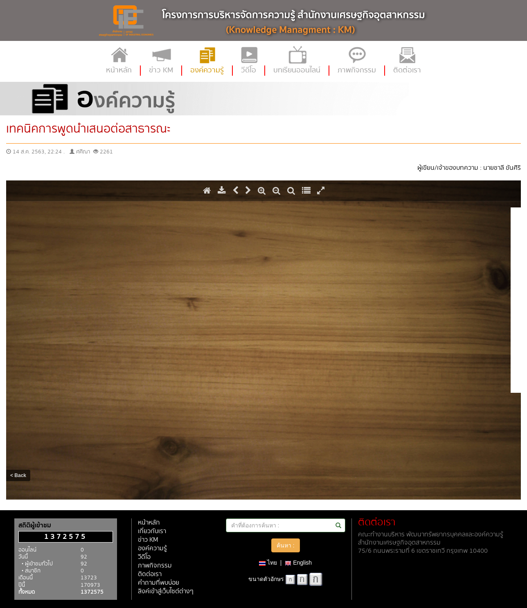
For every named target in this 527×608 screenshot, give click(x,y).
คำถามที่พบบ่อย (158, 583)
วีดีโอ (144, 557)
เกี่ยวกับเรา (152, 531)
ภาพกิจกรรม (155, 565)
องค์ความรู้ (152, 548)
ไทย (268, 562)
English (298, 562)
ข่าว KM (148, 540)
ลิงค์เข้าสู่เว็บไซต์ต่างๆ (166, 591)
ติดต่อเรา (150, 574)
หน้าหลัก (149, 522)
